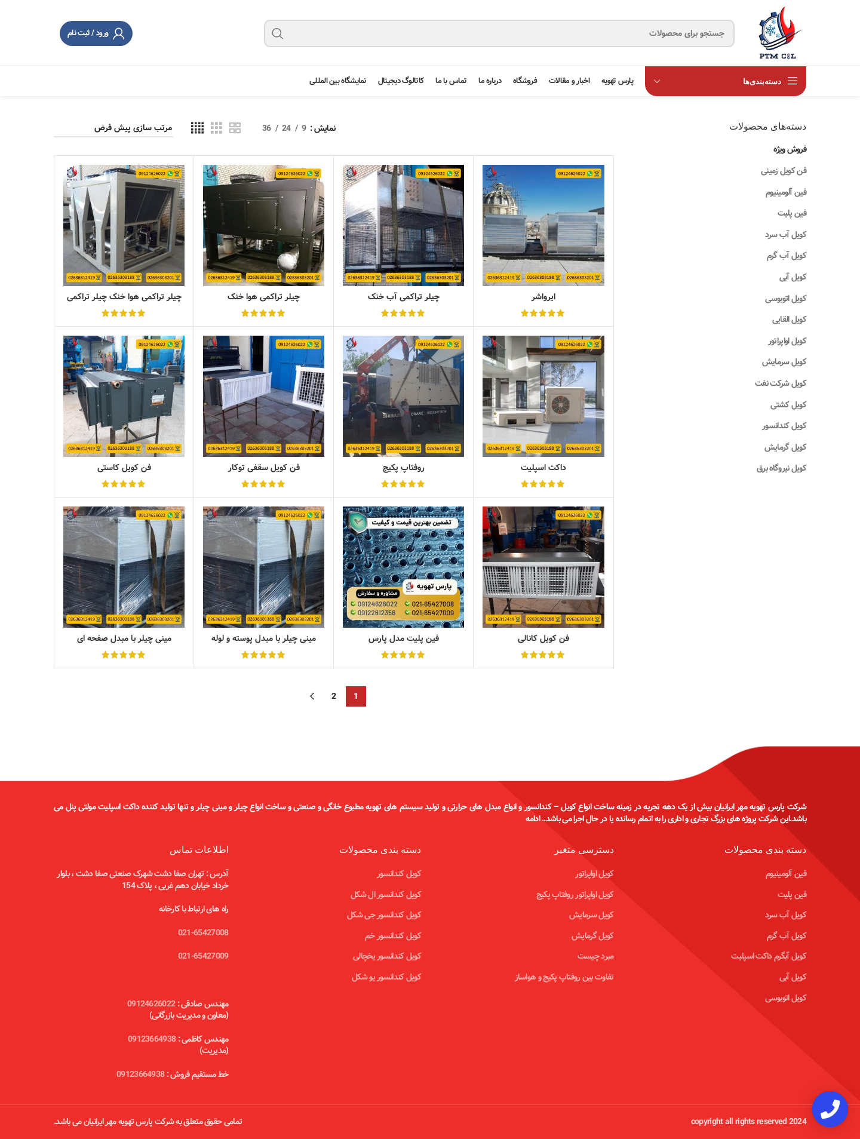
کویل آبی (792, 277)
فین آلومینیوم (786, 192)
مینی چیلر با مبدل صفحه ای (124, 638)
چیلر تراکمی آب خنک (404, 296)
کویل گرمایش (785, 447)
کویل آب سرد (785, 234)
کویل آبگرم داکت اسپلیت (768, 956)
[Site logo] (776, 32)
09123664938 (152, 1039)
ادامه (533, 818)
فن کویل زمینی (783, 170)
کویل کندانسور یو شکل (386, 977)
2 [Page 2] (333, 696)
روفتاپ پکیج (404, 467)
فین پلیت (792, 213)
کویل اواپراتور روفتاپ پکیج (575, 894)
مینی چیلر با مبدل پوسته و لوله (263, 638)
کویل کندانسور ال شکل (386, 894)
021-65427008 (203, 933)
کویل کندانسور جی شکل (384, 915)
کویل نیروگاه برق (781, 468)
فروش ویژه (789, 149)
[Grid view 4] (197, 128)
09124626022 (151, 1004)
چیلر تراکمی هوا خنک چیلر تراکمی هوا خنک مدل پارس (124, 302)
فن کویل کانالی (543, 638)
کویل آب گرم (786, 255)
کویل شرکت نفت (780, 383)
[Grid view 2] (234, 128)
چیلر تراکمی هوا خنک (264, 296)
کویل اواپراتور (787, 341)
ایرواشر (543, 296)
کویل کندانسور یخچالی (387, 956)
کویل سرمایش (784, 362)
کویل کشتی (788, 405)
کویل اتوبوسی (785, 298)
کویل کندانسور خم (393, 935)
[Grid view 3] (216, 128)
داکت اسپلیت (543, 467)
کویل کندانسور (784, 425)
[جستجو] (499, 33)
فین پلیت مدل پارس (403, 638)
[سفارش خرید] (113, 128)
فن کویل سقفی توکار (264, 467)
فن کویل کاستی (124, 467)
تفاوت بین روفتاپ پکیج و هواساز (564, 977)
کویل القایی (789, 319)
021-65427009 (203, 956)
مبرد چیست (596, 956)
